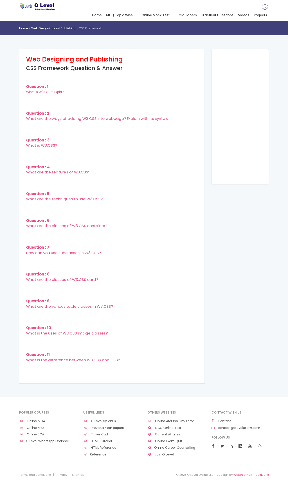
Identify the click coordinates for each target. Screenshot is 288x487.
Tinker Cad (95, 434)
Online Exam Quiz (164, 441)
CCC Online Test (164, 428)
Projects (260, 15)
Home (97, 15)
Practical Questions (217, 15)
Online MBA (31, 428)
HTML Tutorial (97, 441)
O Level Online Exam (37, 6)
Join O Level (160, 454)
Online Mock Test (158, 15)
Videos (243, 15)
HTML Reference (99, 448)
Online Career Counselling (171, 448)
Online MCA (32, 421)
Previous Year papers (103, 428)
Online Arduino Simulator (170, 421)
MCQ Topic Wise (121, 15)
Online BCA (31, 434)
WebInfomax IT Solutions (251, 475)
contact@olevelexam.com (236, 428)
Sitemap (78, 475)
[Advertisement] (240, 116)
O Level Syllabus (99, 421)
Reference (94, 454)
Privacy (62, 475)
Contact (221, 421)
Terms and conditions (35, 475)
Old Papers (188, 15)
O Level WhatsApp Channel (44, 441)
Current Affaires (163, 434)
